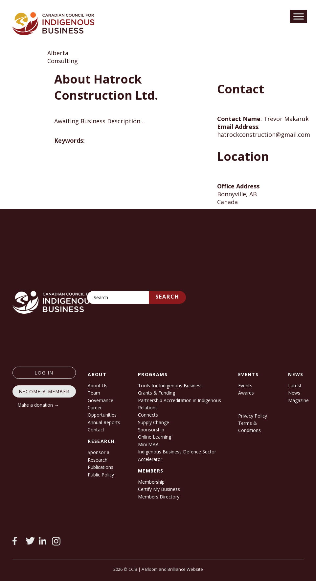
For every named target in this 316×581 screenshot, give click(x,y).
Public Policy (101, 475)
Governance (100, 400)
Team (94, 393)
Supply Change (153, 422)
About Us (97, 385)
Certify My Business (159, 489)
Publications (100, 467)
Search (167, 296)
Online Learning (154, 437)
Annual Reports (104, 422)
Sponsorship (151, 429)
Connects (148, 415)
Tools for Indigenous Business (170, 385)
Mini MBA (148, 444)
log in (44, 373)
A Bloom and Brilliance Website (172, 569)
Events (245, 385)
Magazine (298, 400)
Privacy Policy (252, 416)
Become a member (44, 391)
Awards (246, 393)
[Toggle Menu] (298, 16)
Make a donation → (38, 405)
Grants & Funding (156, 393)
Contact (96, 429)
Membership (151, 482)
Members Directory (158, 497)
